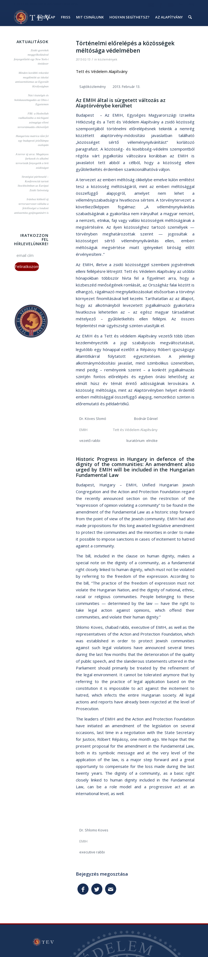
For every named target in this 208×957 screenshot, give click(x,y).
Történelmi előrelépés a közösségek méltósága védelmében (125, 46)
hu (181, 4)
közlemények (107, 59)
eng (191, 4)
